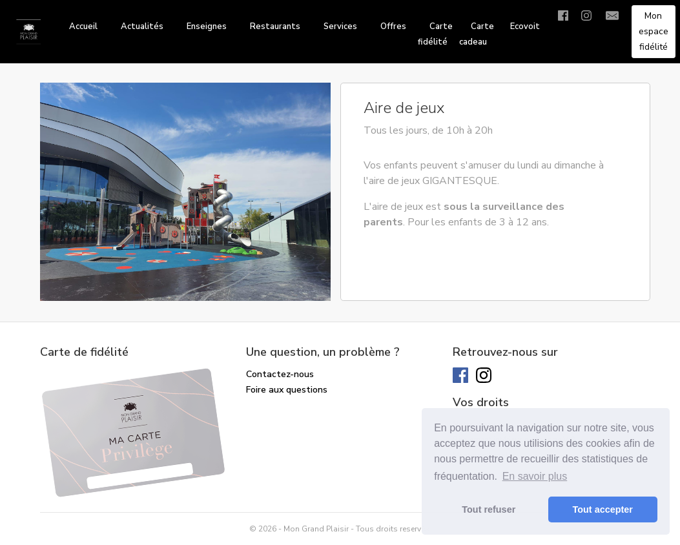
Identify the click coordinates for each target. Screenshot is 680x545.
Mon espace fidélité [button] (653, 31)
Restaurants (275, 26)
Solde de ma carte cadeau (301, 405)
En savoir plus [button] (535, 476)
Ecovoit (525, 26)
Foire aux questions (286, 390)
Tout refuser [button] (488, 509)
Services (340, 26)
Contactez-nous (280, 374)
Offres (393, 26)
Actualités (142, 26)
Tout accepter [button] (603, 509)
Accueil (83, 26)
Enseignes (207, 26)
